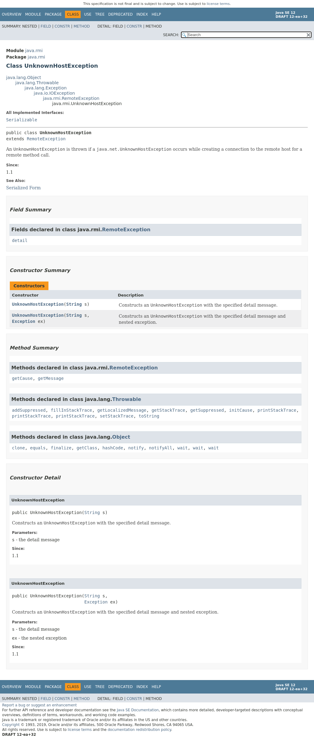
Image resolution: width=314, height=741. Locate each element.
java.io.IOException (54, 93)
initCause (240, 410)
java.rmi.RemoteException (71, 98)
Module (33, 14)
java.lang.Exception (46, 87)
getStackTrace (168, 410)
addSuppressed (29, 410)
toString (149, 416)
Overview (11, 14)
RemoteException (46, 138)
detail (20, 240)
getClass (87, 447)
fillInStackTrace (71, 410)
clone (18, 447)
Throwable (126, 399)
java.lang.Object (23, 77)
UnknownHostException (38, 304)
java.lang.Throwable (37, 82)
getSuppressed (207, 410)
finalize (61, 447)
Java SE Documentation (138, 710)
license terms (218, 4)
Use (87, 14)
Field (45, 26)
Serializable (21, 119)
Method (82, 26)
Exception (23, 321)
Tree (100, 14)
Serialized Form (23, 187)
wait (183, 447)
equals (38, 447)
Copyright (11, 725)
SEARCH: (171, 35)
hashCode (112, 447)
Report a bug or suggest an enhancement (39, 705)
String (74, 304)
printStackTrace (277, 410)
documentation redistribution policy (139, 730)
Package (53, 14)
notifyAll (160, 447)
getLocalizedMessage (121, 410)
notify (136, 447)
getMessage (50, 378)
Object (121, 437)
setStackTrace (117, 416)
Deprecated (120, 14)
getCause (22, 378)
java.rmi (34, 50)
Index (142, 14)
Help (156, 14)
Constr (62, 26)
